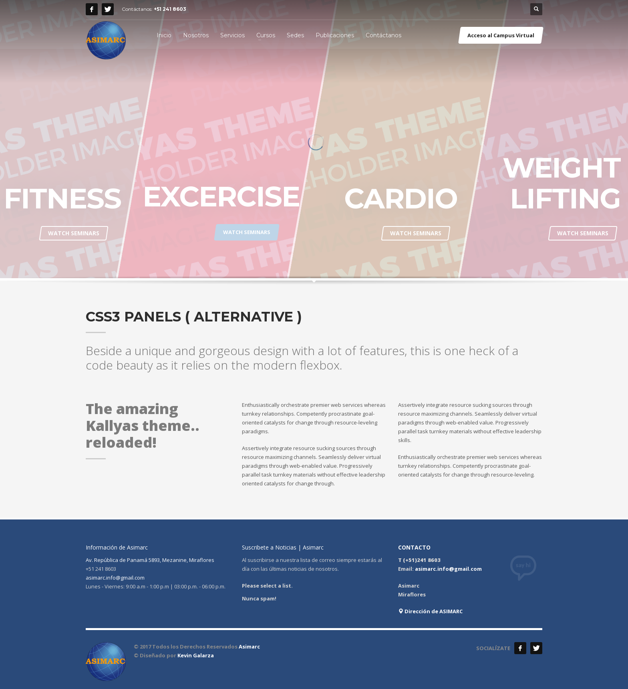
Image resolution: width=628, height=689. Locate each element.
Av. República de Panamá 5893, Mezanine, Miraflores (150, 560)
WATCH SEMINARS (73, 233)
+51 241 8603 (170, 9)
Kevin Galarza (195, 655)
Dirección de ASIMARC (430, 611)
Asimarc (249, 646)
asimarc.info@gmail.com (115, 577)
